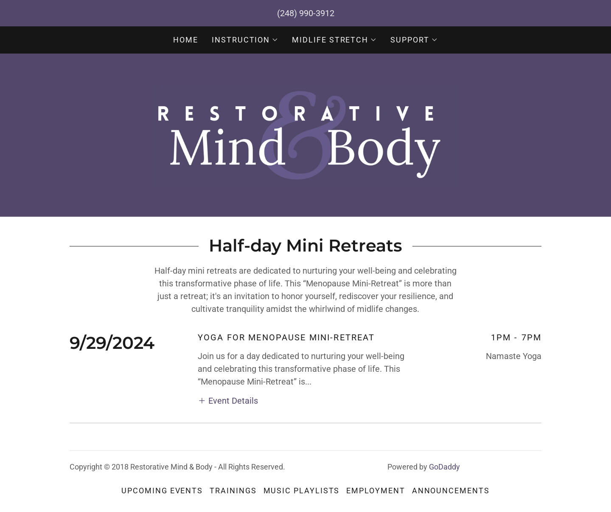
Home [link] (185, 39)
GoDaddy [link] (444, 466)
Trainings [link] (233, 490)
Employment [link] (375, 490)
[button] (245, 40)
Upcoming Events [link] (162, 490)
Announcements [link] (451, 490)
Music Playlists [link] (301, 490)
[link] (305, 134)
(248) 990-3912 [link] (305, 13)
